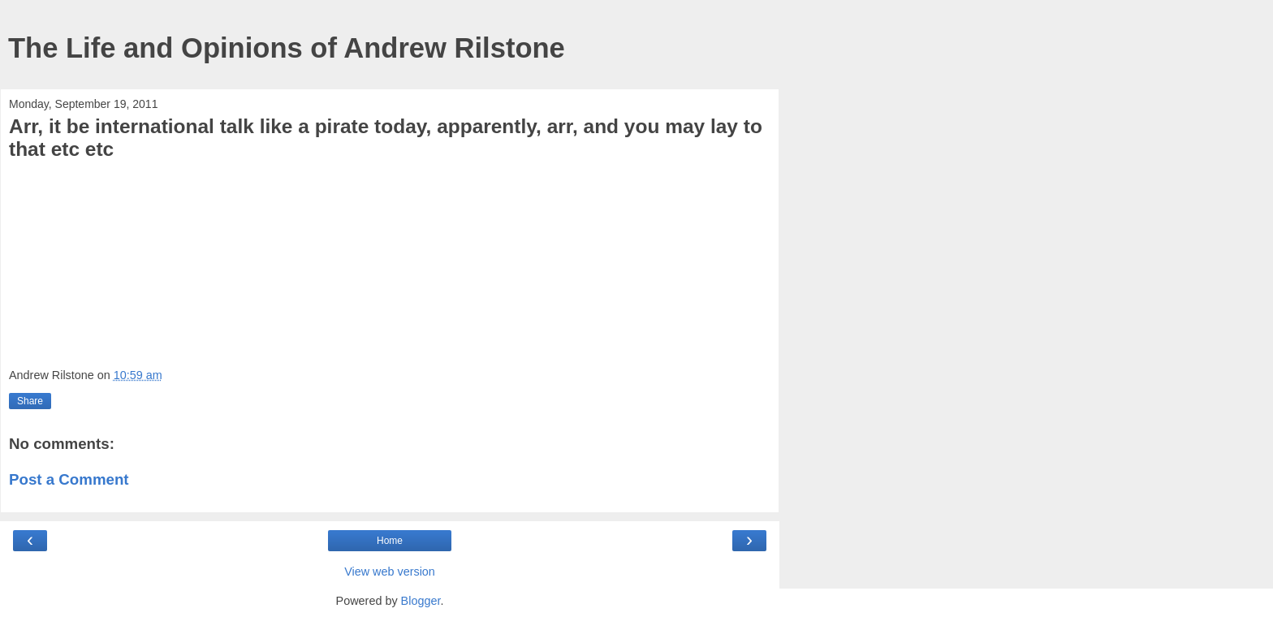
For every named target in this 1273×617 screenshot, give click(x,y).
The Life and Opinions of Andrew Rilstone (286, 47)
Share (30, 401)
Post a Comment (69, 479)
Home (390, 540)
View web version (389, 571)
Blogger (421, 600)
